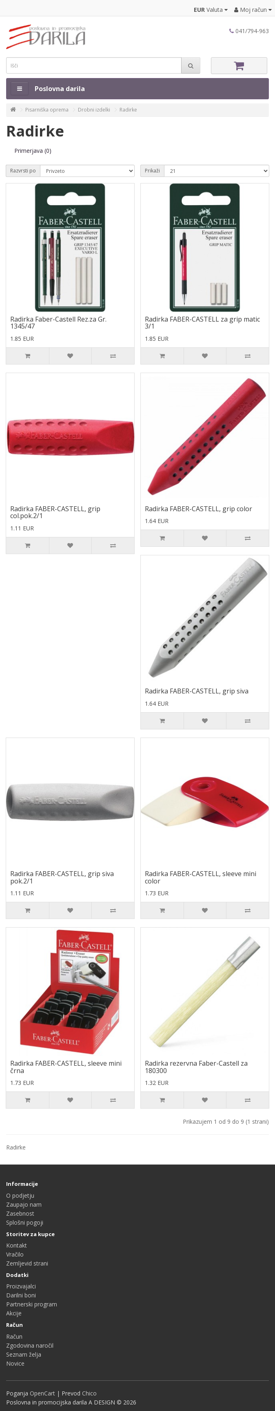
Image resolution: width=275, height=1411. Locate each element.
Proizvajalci (21, 1286)
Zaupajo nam (24, 1204)
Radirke (128, 109)
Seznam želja (23, 1354)
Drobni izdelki (94, 109)
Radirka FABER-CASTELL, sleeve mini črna (66, 1067)
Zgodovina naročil (29, 1345)
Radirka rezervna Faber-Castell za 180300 (196, 1067)
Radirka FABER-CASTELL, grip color (198, 508)
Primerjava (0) (32, 150)
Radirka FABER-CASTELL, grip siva (196, 690)
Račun (14, 1336)
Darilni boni (21, 1295)
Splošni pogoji (24, 1222)
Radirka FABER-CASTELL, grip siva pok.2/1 (62, 877)
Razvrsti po (23, 170)
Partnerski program (31, 1304)
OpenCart (42, 1393)
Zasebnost (20, 1213)
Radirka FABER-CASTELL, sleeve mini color (200, 877)
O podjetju (20, 1195)
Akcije (14, 1313)
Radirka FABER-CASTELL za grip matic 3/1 (202, 323)
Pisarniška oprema (47, 109)
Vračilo (15, 1254)
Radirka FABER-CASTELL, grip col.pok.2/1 (55, 512)
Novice (15, 1363)
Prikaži (152, 170)
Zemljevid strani (27, 1263)
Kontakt (16, 1245)
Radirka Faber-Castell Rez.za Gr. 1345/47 (58, 323)
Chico (89, 1393)
